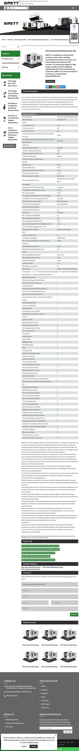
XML (72, 742)
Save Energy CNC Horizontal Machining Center (36, 556)
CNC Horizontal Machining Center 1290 (50, 645)
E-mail (59, 749)
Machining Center (20, 39)
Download (44, 700)
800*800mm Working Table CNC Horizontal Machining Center (41, 549)
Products (10, 39)
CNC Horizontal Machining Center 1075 (31, 645)
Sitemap (62, 742)
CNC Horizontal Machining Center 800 (62, 39)
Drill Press (5, 67)
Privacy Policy (33, 742)
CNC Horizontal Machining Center (38, 39)
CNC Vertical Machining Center (30, 567)
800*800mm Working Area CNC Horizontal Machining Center (40, 546)
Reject (24, 746)
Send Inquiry (50, 81)
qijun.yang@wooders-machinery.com (35, 1)
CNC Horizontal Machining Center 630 (50, 666)
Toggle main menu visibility (73, 8)
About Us (44, 690)
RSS (67, 742)
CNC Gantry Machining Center (30, 569)
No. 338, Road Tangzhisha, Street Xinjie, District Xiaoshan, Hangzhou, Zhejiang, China (21, 687)
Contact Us (10, 681)
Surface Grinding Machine (10, 63)
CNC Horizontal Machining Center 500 (31, 666)
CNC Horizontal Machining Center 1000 (69, 666)
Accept (33, 746)
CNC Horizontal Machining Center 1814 (69, 645)
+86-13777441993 (27, 3)
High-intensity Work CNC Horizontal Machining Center (38, 560)
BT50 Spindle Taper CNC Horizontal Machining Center (38, 553)
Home (3, 39)
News (43, 697)
